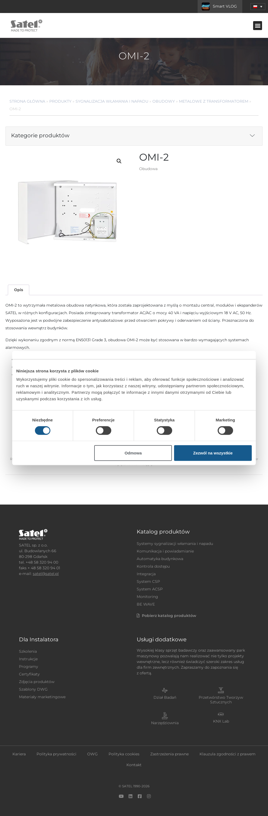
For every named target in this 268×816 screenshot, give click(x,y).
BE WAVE (146, 604)
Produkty (60, 101)
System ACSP (150, 589)
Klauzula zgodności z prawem (228, 754)
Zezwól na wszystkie (213, 453)
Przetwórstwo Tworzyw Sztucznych (221, 699)
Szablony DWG (33, 689)
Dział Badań (164, 697)
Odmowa (133, 453)
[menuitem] (257, 6)
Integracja (146, 573)
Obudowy (163, 101)
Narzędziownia (165, 722)
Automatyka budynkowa (160, 558)
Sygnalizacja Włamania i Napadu (112, 101)
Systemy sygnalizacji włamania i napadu (175, 543)
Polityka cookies (124, 754)
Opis (18, 289)
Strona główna (27, 101)
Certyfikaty (29, 674)
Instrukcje (28, 658)
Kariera (19, 754)
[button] (258, 26)
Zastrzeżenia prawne (169, 754)
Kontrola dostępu (153, 566)
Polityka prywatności (56, 754)
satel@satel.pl (46, 573)
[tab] (18, 290)
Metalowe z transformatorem (213, 101)
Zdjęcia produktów (36, 681)
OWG (92, 754)
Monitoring (147, 596)
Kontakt (134, 764)
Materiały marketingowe (42, 696)
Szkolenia (28, 651)
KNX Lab (221, 721)
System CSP (148, 581)
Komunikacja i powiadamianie (165, 551)
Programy (28, 666)
